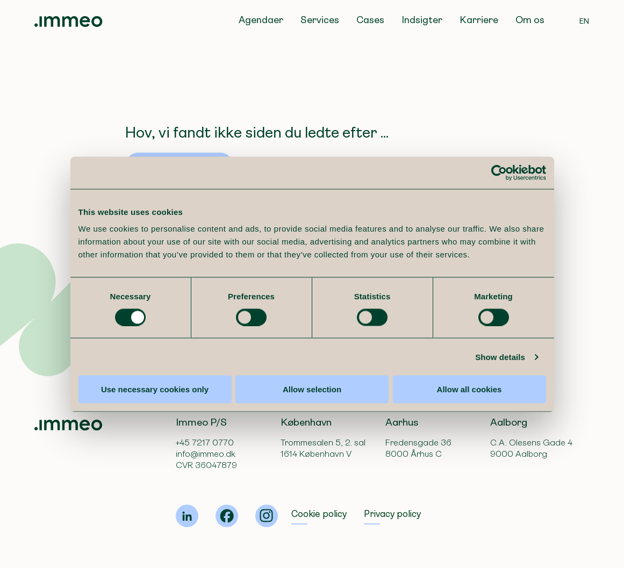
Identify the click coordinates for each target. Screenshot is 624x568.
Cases (370, 20)
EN (584, 21)
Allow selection (312, 389)
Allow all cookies (469, 389)
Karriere (479, 20)
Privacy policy (392, 514)
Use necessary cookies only (155, 389)
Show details (500, 356)
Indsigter (421, 20)
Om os (529, 20)
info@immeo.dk (205, 454)
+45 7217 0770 (205, 442)
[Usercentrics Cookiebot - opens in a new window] (499, 172)
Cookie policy (319, 514)
